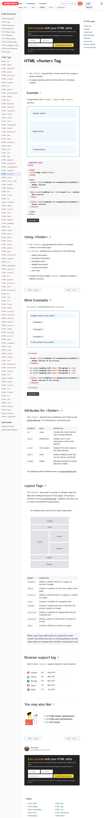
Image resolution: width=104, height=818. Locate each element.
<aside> (30, 606)
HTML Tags (6, 22)
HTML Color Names (34, 810)
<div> (29, 626)
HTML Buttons (32, 816)
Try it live (33, 220)
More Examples (89, 35)
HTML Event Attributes (10, 48)
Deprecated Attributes (9, 430)
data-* (30, 455)
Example (87, 29)
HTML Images (32, 806)
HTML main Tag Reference (60, 719)
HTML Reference (8, 19)
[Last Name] (47, 41)
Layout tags (88, 41)
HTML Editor (6, 52)
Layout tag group (49, 499)
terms (60, 49)
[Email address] (40, 45)
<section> (31, 619)
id (28, 432)
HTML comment (7, 413)
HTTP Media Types (8, 32)
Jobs (20, 3)
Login (88, 3)
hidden (30, 461)
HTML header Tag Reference (61, 716)
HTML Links (59, 803)
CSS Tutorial (54, 722)
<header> (48, 100)
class (29, 439)
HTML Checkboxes (62, 813)
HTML (7, 65)
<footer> (31, 595)
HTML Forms (32, 813)
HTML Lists (59, 810)
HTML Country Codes (9, 42)
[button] (25, 7)
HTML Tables (32, 803)
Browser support (89, 44)
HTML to (9, 181)
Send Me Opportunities (63, 45)
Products (42, 3)
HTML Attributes (7, 29)
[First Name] (34, 41)
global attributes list (68, 471)
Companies (31, 3)
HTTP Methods (7, 35)
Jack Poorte (34, 747)
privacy (64, 49)
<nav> (29, 602)
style (29, 448)
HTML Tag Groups (8, 25)
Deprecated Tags (8, 426)
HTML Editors (60, 816)
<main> (56, 100)
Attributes (87, 38)
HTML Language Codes (10, 45)
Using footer (88, 32)
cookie (72, 49)
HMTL (6, 61)
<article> (59, 307)
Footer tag (87, 26)
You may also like (90, 47)
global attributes (34, 420)
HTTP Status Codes (9, 39)
